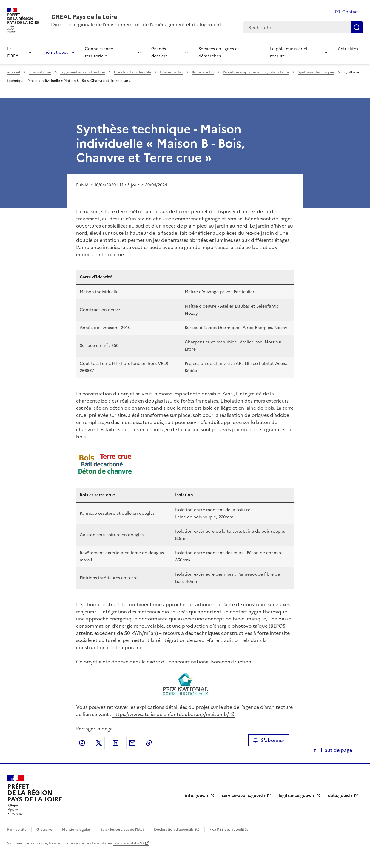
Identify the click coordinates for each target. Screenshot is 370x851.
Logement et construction (82, 72)
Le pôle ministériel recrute (288, 52)
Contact (350, 12)
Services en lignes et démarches (218, 52)
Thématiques (55, 52)
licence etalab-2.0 (128, 843)
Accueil (13, 72)
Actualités (348, 49)
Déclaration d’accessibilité (177, 829)
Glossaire (44, 829)
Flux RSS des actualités (228, 829)
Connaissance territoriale (99, 52)
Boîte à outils (203, 72)
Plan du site (17, 829)
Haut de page (336, 750)
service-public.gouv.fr (244, 795)
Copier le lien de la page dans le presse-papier (149, 743)
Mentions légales (76, 829)
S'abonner (268, 740)
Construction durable (132, 72)
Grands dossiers (159, 52)
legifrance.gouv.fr (297, 795)
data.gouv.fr (340, 795)
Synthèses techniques (316, 72)
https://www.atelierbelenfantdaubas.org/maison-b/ (170, 714)
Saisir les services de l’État (122, 829)
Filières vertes (171, 72)
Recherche (357, 27)
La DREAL (14, 52)
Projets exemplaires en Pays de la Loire (256, 72)
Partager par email (132, 743)
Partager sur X (99, 743)
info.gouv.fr (197, 795)
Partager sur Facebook (82, 743)
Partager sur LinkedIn (115, 743)
